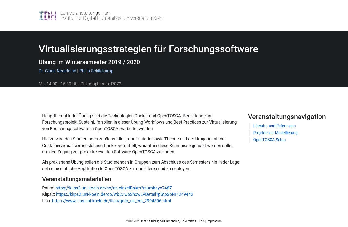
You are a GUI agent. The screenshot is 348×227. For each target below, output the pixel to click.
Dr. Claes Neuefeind (57, 71)
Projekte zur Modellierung (275, 132)
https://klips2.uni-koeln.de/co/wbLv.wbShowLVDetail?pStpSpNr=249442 (124, 194)
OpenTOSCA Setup (269, 140)
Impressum (214, 221)
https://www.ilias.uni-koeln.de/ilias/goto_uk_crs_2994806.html (111, 200)
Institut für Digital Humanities (160, 221)
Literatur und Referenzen (274, 125)
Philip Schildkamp (96, 71)
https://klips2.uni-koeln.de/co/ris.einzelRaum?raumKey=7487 (113, 188)
